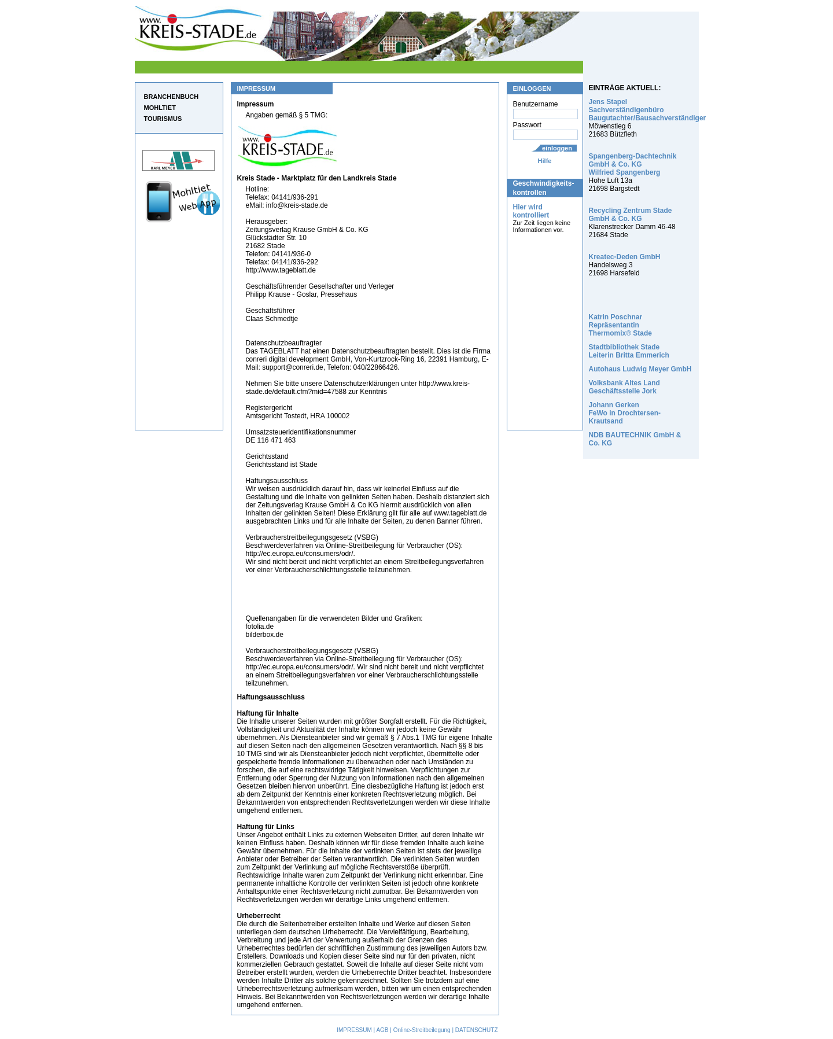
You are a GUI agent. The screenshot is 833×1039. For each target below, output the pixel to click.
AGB (382, 1030)
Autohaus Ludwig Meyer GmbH (640, 369)
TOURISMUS (163, 118)
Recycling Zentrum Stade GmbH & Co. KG (630, 215)
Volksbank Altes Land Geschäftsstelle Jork (624, 387)
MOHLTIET (160, 107)
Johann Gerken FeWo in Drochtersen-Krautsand (625, 413)
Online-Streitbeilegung (422, 1030)
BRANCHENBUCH (171, 96)
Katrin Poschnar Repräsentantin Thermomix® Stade (621, 325)
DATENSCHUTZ (476, 1030)
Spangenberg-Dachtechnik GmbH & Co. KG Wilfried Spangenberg (633, 164)
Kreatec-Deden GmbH (625, 257)
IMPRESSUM (354, 1030)
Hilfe (545, 160)
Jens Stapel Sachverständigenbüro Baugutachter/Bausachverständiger (647, 110)
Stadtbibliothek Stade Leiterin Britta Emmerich (629, 351)
